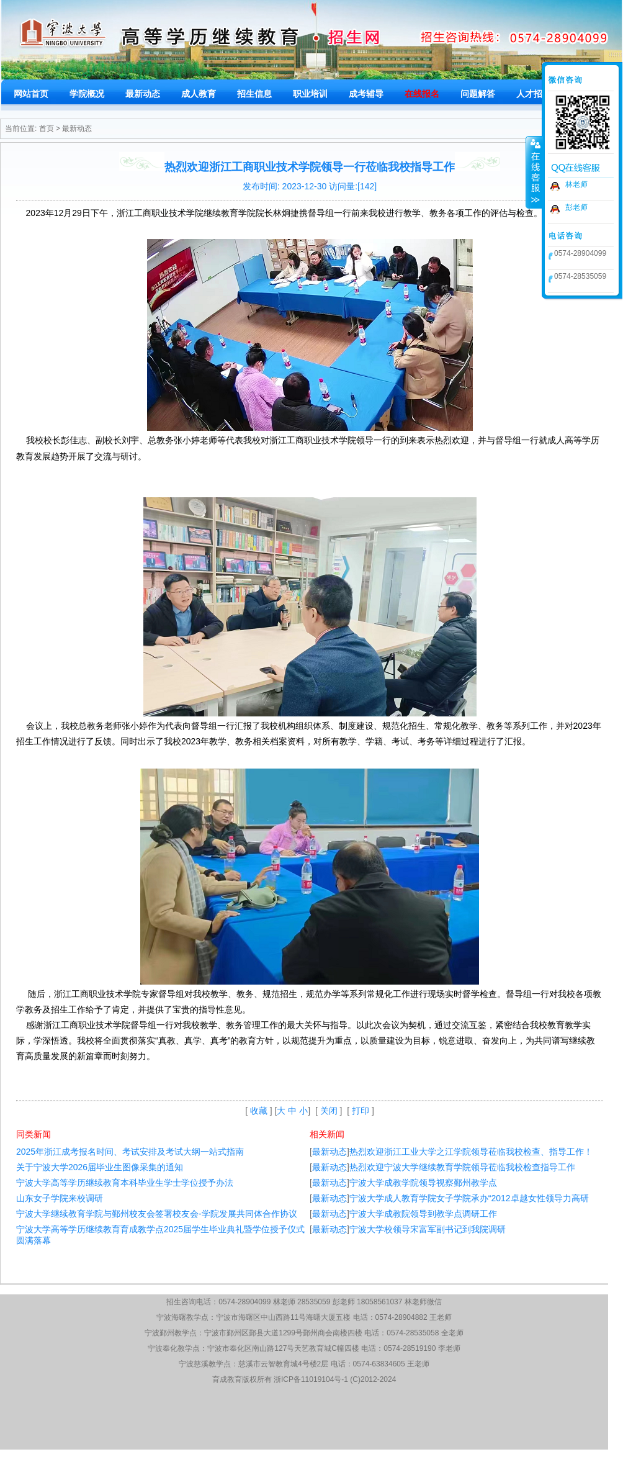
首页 (46, 128)
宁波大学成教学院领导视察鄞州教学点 (423, 1183)
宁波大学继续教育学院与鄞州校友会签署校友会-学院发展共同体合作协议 (156, 1214)
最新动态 (77, 128)
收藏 (258, 1111)
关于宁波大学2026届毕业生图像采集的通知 (99, 1167)
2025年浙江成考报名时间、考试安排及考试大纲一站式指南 (130, 1152)
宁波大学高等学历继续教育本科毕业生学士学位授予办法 (124, 1183)
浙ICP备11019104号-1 (311, 1379)
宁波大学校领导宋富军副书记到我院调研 (427, 1229)
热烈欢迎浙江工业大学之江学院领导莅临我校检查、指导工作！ (471, 1152)
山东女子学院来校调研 (59, 1198)
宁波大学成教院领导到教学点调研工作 (423, 1214)
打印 (360, 1111)
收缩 (534, 172)
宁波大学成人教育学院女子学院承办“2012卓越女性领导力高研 (469, 1198)
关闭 (329, 1111)
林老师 (576, 184)
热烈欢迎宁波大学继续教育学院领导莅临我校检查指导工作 (462, 1167)
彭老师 (576, 207)
